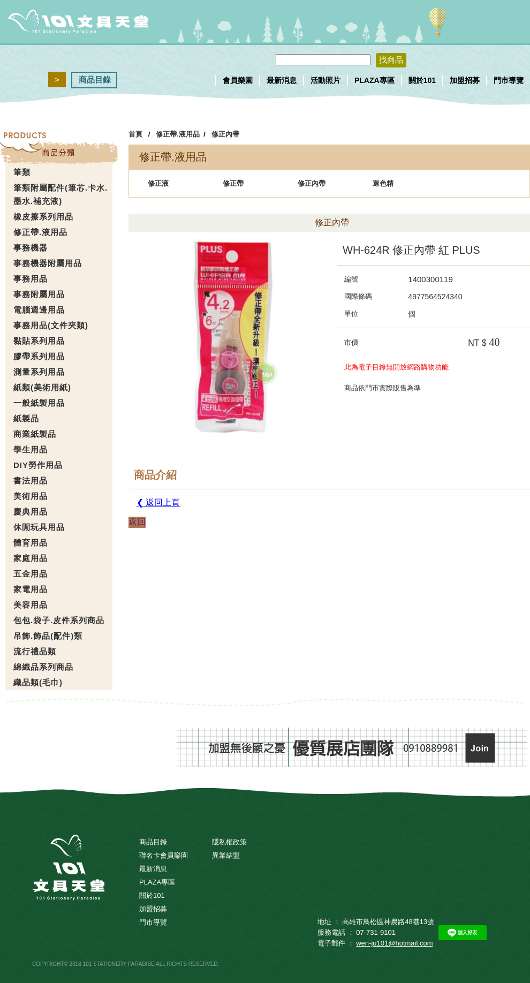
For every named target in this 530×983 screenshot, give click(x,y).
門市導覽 (509, 80)
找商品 (391, 59)
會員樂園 (238, 80)
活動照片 (325, 80)
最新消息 (282, 80)
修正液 (158, 183)
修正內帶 (225, 134)
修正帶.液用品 (178, 134)
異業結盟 (226, 855)
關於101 (422, 80)
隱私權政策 (229, 842)
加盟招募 (465, 80)
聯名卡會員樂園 (163, 855)
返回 (137, 521)
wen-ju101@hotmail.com (394, 943)
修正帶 (233, 183)
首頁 (135, 134)
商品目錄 (95, 79)
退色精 (383, 183)
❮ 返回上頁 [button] (158, 502)
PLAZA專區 (374, 80)
